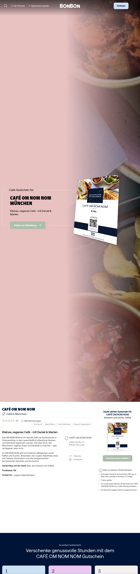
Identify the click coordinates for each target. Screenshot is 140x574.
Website (75, 456)
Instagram (76, 459)
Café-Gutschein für (21, 190)
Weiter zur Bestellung (25, 225)
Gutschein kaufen (40, 5)
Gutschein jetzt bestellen (117, 458)
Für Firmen (19, 5)
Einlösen (121, 6)
